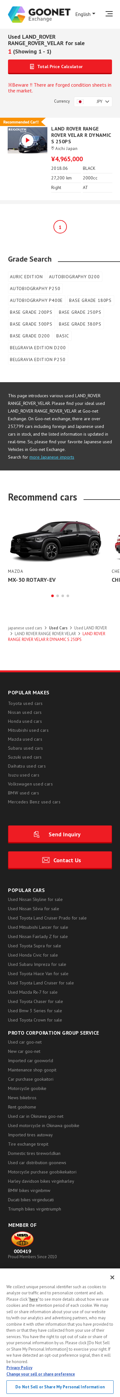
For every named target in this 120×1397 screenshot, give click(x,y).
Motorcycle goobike (27, 1089)
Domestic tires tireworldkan (34, 1153)
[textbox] (93, 102)
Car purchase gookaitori (30, 1079)
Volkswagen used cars (30, 784)
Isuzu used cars (23, 775)
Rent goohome (22, 1107)
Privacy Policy (19, 1367)
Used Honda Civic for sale (33, 955)
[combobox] (93, 102)
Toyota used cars (25, 703)
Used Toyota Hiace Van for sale (38, 974)
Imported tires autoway (30, 1135)
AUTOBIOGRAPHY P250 (35, 288)
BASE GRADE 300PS (31, 324)
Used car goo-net (25, 1042)
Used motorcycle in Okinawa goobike (43, 1126)
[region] (60, 1332)
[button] (52, 596)
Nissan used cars (25, 712)
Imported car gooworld (30, 1061)
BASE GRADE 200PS (31, 312)
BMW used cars (23, 793)
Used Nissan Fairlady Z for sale (38, 937)
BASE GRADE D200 (30, 336)
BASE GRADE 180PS (90, 300)
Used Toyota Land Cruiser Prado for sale (47, 918)
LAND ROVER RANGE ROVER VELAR (45, 634)
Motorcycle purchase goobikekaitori (42, 1172)
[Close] (112, 1277)
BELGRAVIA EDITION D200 (38, 348)
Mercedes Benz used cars (34, 802)
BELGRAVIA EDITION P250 (38, 359)
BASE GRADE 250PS (80, 312)
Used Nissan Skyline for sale (35, 900)
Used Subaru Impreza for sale (37, 964)
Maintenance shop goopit (32, 1070)
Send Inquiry (65, 834)
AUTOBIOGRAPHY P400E (36, 300)
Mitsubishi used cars (28, 730)
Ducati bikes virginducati (31, 1200)
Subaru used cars (25, 748)
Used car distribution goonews (37, 1163)
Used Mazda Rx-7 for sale (33, 992)
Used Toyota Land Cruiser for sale (41, 983)
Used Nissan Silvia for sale (33, 909)
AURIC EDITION (26, 277)
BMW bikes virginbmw (29, 1191)
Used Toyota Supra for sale (34, 946)
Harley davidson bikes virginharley (41, 1181)
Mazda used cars (25, 739)
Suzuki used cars (25, 757)
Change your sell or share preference (40, 1374)
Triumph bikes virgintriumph (34, 1209)
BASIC (62, 336)
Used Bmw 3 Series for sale (35, 1011)
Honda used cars (25, 721)
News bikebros (22, 1098)
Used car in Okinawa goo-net (35, 1116)
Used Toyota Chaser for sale (35, 1002)
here (33, 1299)
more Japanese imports (51, 457)
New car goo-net (24, 1051)
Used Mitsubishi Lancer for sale (38, 927)
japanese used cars (25, 628)
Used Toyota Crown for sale (35, 1020)
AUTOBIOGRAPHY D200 (74, 277)
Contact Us (67, 860)
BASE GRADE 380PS (80, 324)
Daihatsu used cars (27, 766)
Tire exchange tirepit (28, 1144)
